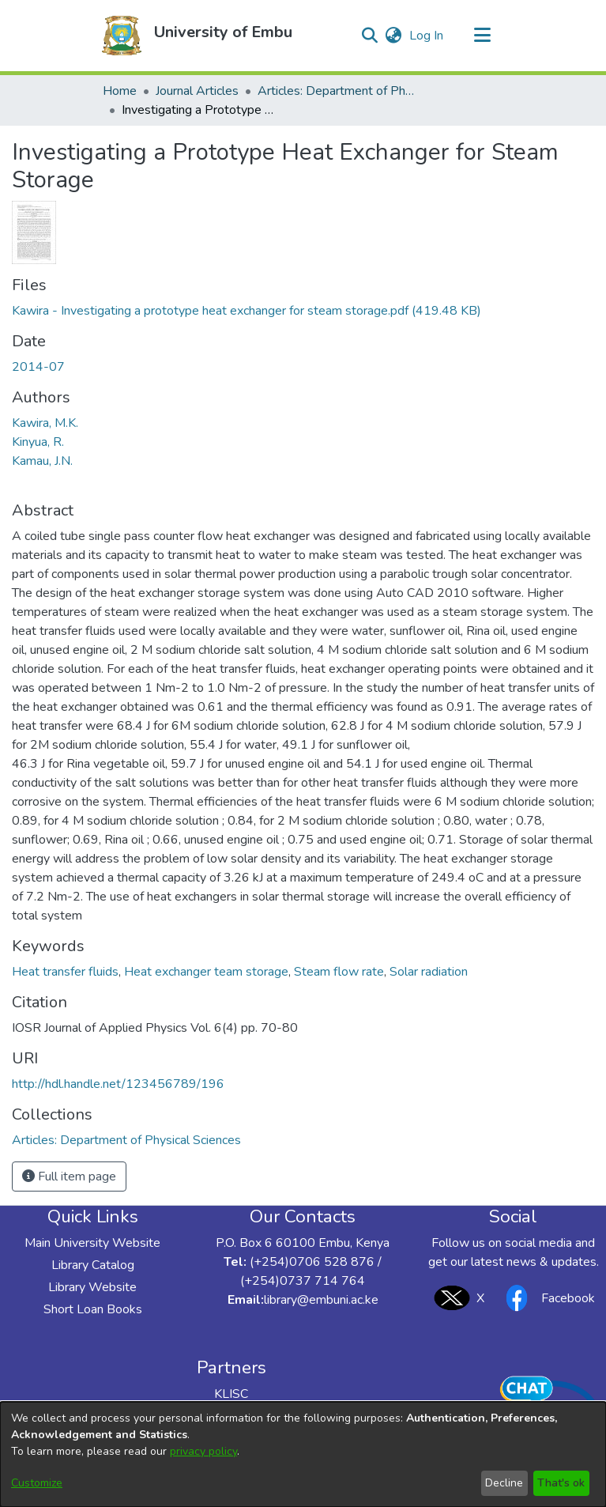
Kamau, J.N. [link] (42, 461)
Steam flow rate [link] (339, 971)
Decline (504, 1482)
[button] (121, 35)
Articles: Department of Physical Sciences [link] (337, 91)
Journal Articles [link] (197, 91)
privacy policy (203, 1451)
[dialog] (303, 1454)
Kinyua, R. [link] (38, 442)
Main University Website (92, 1243)
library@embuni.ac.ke (321, 1300)
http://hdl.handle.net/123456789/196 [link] (118, 1084)
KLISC (231, 1394)
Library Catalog (92, 1265)
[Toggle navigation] (483, 36)
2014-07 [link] (38, 367)
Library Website (92, 1287)
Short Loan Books (92, 1309)
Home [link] (120, 91)
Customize (36, 1482)
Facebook (546, 1298)
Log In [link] (427, 35)
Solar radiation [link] (429, 971)
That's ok (561, 1482)
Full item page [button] (69, 1176)
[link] (246, 310)
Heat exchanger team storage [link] (206, 971)
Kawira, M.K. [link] (45, 423)
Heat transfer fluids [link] (65, 971)
